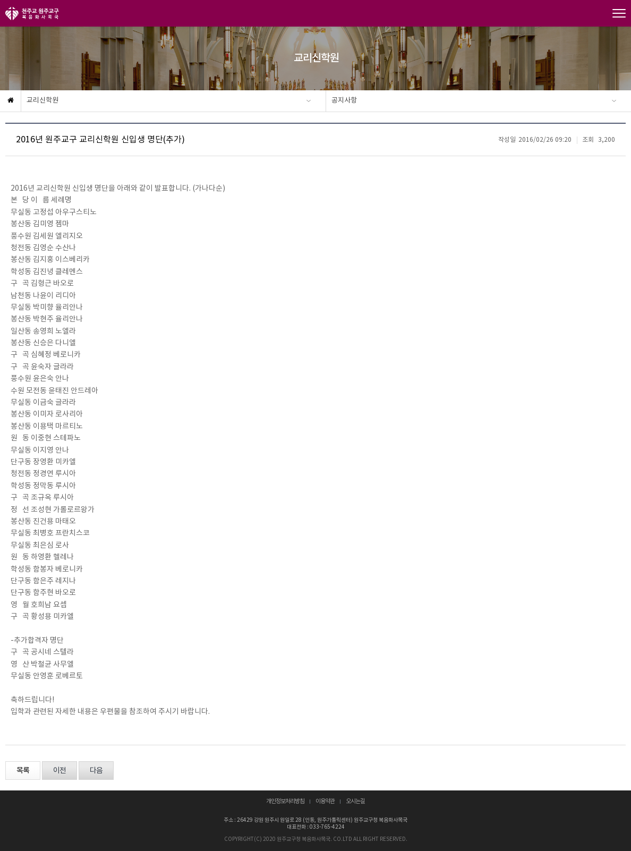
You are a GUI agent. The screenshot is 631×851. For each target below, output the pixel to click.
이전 (59, 771)
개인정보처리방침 (285, 801)
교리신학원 (42, 101)
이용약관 (325, 801)
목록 (22, 771)
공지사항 (344, 101)
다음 (96, 771)
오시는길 (355, 801)
